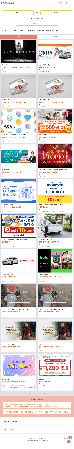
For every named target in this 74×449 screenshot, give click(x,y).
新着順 (18, 37)
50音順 (55, 37)
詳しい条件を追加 (37, 18)
